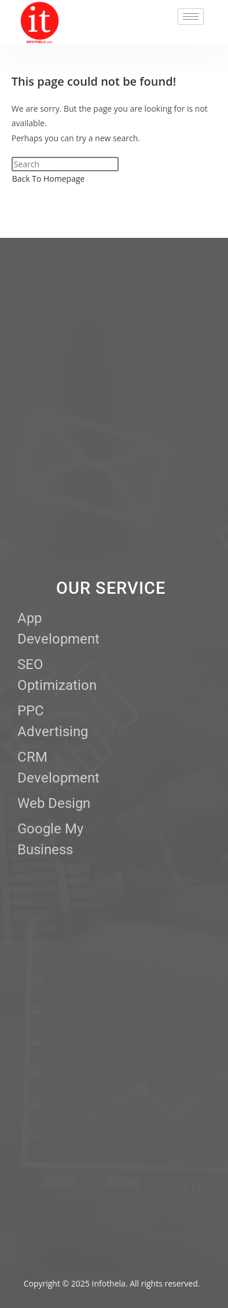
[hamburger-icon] (191, 16)
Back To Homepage (48, 178)
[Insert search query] (65, 164)
